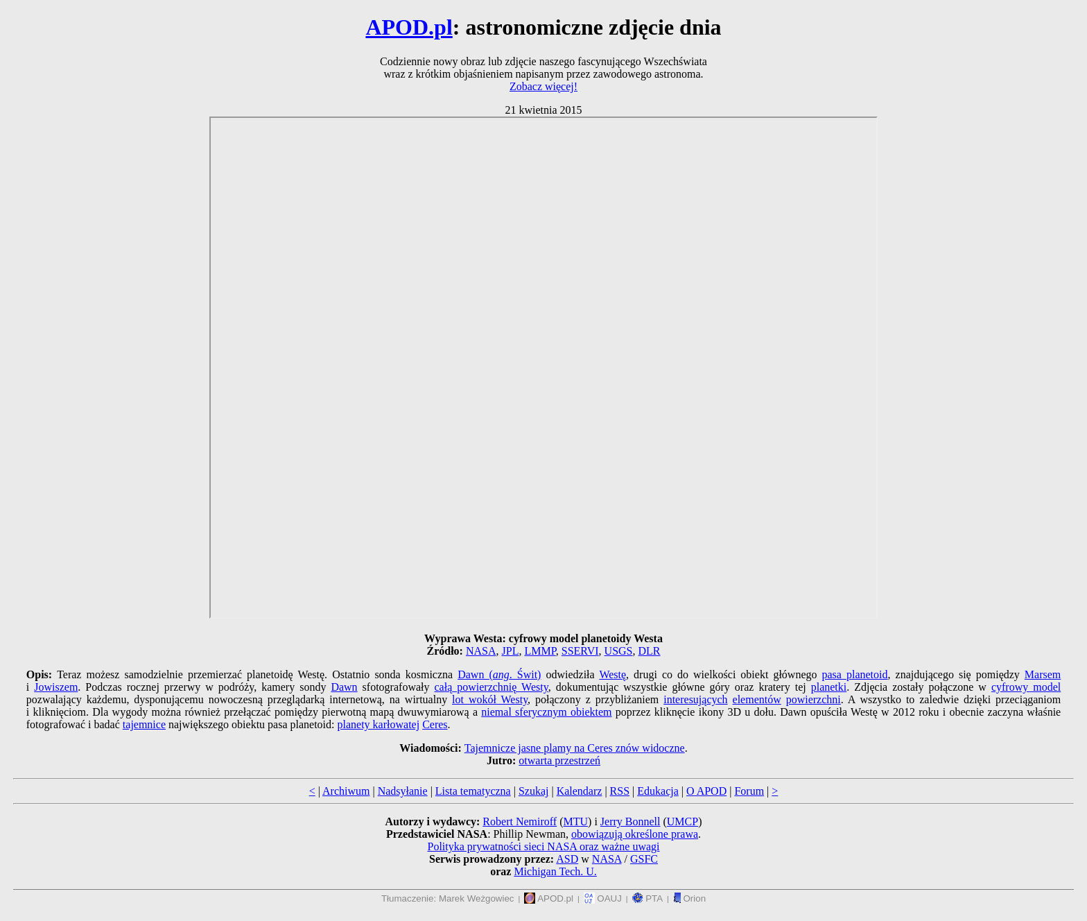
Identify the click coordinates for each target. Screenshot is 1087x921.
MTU (575, 821)
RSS (619, 791)
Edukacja (658, 791)
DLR (649, 651)
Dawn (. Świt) (499, 674)
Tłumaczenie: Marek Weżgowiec (447, 898)
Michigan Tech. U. (555, 871)
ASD (567, 859)
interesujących (695, 699)
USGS (619, 651)
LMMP (539, 651)
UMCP (682, 821)
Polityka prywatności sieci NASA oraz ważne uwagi (543, 846)
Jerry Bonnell (630, 821)
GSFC (644, 859)
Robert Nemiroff (519, 821)
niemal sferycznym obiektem (546, 712)
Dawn (344, 687)
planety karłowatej (379, 724)
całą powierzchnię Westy (491, 687)
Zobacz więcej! (543, 86)
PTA (647, 898)
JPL (510, 651)
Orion (689, 898)
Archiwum (345, 791)
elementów (757, 699)
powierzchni (813, 699)
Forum (749, 791)
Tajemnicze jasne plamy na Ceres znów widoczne (574, 748)
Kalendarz (579, 791)
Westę (612, 674)
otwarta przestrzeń (559, 760)
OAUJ (603, 898)
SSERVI (580, 651)
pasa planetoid (855, 674)
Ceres (434, 724)
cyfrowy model (1026, 687)
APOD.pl (408, 27)
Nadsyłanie (403, 791)
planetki (829, 687)
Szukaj (534, 791)
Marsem (1043, 674)
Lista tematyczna (473, 791)
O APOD (706, 791)
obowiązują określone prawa (634, 834)
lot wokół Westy (490, 699)
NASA (481, 651)
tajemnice (144, 724)
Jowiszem (56, 687)
